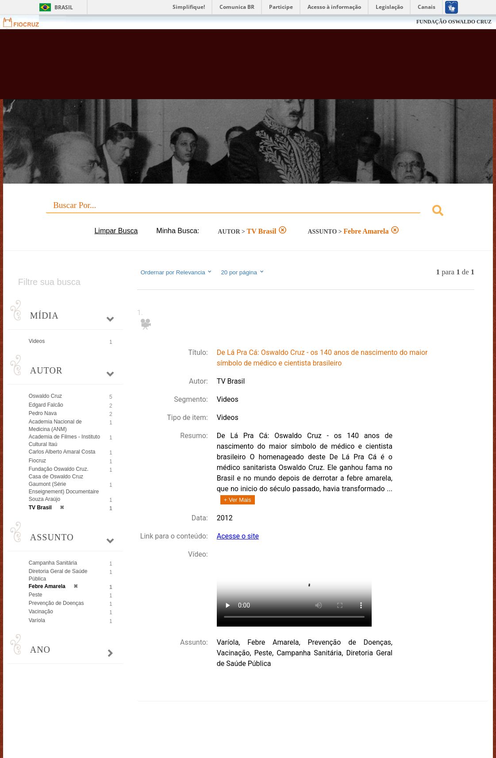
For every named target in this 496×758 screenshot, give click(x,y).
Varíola (37, 620)
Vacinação (41, 611)
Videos (37, 341)
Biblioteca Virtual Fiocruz (220, 68)
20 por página (243, 272)
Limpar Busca (116, 231)
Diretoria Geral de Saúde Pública (58, 575)
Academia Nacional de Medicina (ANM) (55, 425)
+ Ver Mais (237, 499)
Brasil (63, 7)
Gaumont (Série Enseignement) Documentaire (64, 488)
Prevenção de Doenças (56, 603)
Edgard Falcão (46, 405)
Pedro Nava (43, 413)
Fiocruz (26, 22)
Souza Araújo (44, 499)
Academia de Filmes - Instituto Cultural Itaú (64, 440)
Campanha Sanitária (53, 563)
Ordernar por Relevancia (177, 272)
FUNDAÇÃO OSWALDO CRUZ (454, 22)
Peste (35, 595)
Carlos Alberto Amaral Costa (62, 452)
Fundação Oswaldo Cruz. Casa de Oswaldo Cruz (58, 473)
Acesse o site (238, 536)
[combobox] (248, 212)
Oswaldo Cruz (45, 396)
